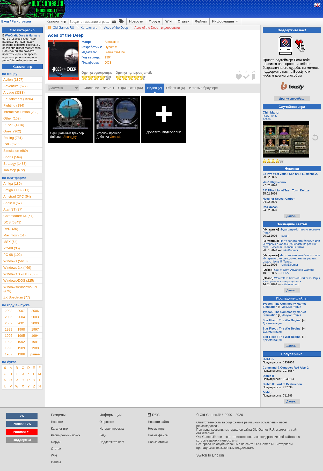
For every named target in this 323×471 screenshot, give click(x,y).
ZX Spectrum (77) (16, 297)
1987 (8, 354)
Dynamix (111, 47)
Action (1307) (13, 79)
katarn (285, 235)
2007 (21, 311)
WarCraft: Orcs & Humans (22, 35)
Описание (91, 88)
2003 (35, 317)
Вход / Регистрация (16, 21)
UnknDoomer (289, 250)
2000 (35, 323)
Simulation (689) (15, 151)
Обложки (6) (175, 88)
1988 (35, 348)
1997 (35, 329)
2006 (35, 311)
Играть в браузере (203, 88)
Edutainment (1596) (18, 99)
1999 (8, 329)
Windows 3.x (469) (17, 268)
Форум (154, 21)
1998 (21, 329)
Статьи (183, 21)
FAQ (102, 435)
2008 (8, 311)
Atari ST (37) (12, 209)
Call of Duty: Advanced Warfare (294, 269)
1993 (8, 342)
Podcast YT (22, 432)
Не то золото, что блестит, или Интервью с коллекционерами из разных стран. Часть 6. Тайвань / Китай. (291, 244)
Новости (136, 21)
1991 (35, 342)
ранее (35, 354)
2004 (21, 317)
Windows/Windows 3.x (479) (20, 289)
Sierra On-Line (115, 52)
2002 (8, 323)
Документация (291, 306)
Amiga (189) (12, 183)
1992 (21, 342)
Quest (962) (12, 131)
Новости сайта (158, 422)
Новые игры (156, 428)
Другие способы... (292, 98)
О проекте (106, 422)
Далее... (291, 216)
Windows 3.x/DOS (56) (20, 274)
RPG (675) (11, 144)
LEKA (285, 272)
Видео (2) (154, 88)
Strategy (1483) (15, 164)
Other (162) (11, 118)
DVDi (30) (10, 229)
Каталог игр (56, 21)
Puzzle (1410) (13, 125)
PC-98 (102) (12, 255)
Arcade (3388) (14, 92)
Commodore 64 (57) (18, 216)
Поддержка (22, 440)
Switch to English (210, 455)
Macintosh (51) (14, 235)
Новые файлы (158, 435)
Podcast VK (21, 424)
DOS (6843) (12, 222)
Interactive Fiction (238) (21, 112)
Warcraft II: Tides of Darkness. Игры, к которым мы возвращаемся (292, 279)
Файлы (201, 21)
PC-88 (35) (11, 248)
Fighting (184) (13, 105)
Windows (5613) (15, 261)
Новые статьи (158, 442)
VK (22, 416)
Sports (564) (12, 157)
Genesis (115, 137)
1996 (8, 336)
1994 (108, 57)
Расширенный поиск (65, 435)
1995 (21, 336)
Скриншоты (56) (130, 88)
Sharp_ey (70, 137)
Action (267, 119)
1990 (8, 348)
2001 (21, 323)
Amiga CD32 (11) (16, 190)
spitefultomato (290, 284)
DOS (266, 115)
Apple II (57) (12, 203)
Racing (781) (13, 138)
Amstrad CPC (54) (17, 196)
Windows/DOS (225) (18, 280)
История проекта (111, 428)
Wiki (168, 21)
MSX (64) (10, 242)
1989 (21, 348)
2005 (8, 317)
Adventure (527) (15, 86)
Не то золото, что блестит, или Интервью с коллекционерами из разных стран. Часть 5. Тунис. (291, 258)
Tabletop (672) (14, 170)
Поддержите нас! (111, 442)
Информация (225, 21)
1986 (21, 354)
